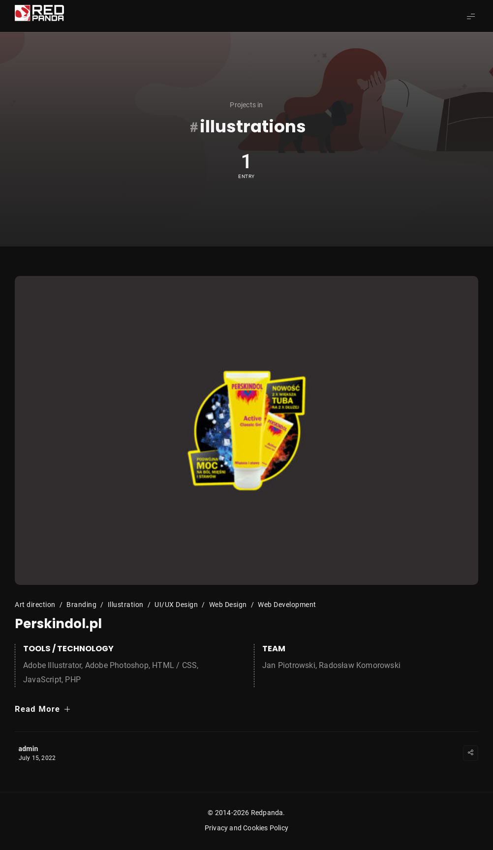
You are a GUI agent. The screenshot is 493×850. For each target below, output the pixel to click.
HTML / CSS (174, 665)
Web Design (228, 604)
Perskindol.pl (58, 624)
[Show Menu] (471, 16)
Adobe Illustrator (52, 665)
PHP (73, 679)
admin (28, 749)
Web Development (287, 604)
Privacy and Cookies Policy (246, 828)
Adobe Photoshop (117, 665)
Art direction (35, 604)
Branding (81, 604)
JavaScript (42, 679)
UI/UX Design (176, 604)
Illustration (126, 604)
